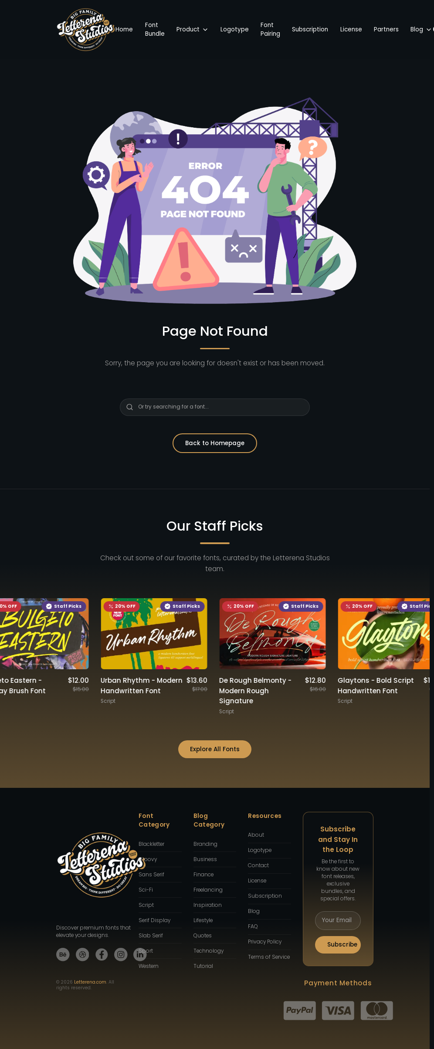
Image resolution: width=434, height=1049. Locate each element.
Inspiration (207, 905)
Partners (386, 29)
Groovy (148, 859)
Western (149, 966)
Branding (205, 844)
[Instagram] (121, 954)
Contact (258, 865)
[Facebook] (101, 954)
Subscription (310, 29)
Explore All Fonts (215, 749)
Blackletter (151, 844)
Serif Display (154, 920)
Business (205, 859)
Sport (146, 950)
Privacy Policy (264, 941)
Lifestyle (203, 920)
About (256, 834)
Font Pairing (270, 29)
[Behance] (63, 954)
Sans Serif (151, 874)
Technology (208, 950)
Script (146, 905)
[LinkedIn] (140, 954)
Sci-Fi (146, 889)
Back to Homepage (214, 443)
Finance (203, 874)
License (351, 29)
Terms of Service (269, 957)
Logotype (234, 29)
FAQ (253, 926)
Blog (421, 29)
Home (124, 29)
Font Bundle (155, 29)
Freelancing (208, 889)
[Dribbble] (82, 954)
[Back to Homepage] (85, 29)
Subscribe (342, 944)
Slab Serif (151, 935)
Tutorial (203, 966)
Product (192, 29)
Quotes (202, 935)
